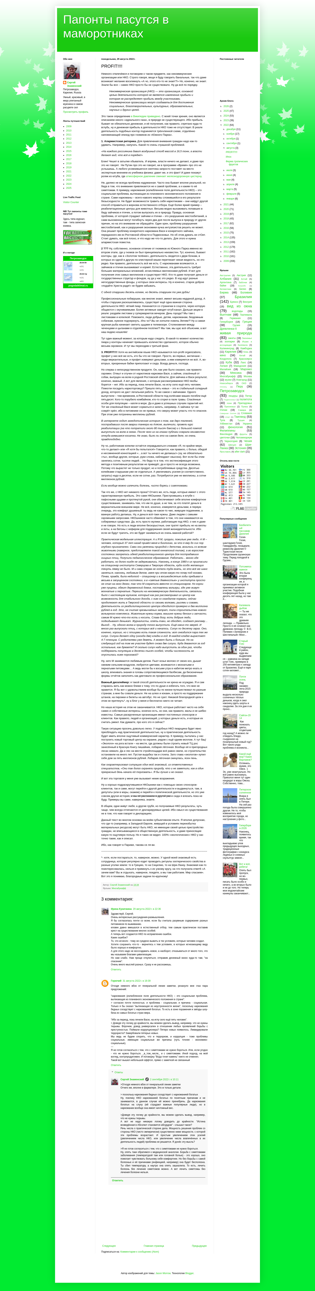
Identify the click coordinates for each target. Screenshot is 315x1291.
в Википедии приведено (145, 116)
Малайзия (225, 369)
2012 (69, 138)
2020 (227, 209)
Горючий (116, 980)
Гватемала (246, 314)
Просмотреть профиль (75, 112)
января (230, 198)
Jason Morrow (163, 1273)
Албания (225, 278)
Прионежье (230, 406)
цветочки (225, 437)
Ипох (228, 156)
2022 (69, 175)
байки (223, 285)
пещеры (233, 396)
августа (230, 148)
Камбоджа (246, 348)
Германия (235, 318)
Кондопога (225, 358)
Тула (222, 420)
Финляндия (226, 434)
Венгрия (247, 302)
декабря (231, 129)
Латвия (224, 366)
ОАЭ (244, 383)
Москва (248, 376)
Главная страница (154, 1246)
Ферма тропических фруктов (237, 163)
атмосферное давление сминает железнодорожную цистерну (163, 176)
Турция (240, 420)
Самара (242, 410)
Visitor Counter (71, 202)
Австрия (241, 275)
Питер (248, 396)
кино (223, 355)
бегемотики (225, 289)
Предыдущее (199, 1246)
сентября (231, 143)
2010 (69, 130)
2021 (69, 171)
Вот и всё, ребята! (245, 865)
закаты (232, 338)
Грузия (236, 325)
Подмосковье (230, 400)
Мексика (235, 372)
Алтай (244, 279)
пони (229, 403)
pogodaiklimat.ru (78, 285)
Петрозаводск (78, 258)
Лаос (243, 362)
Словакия (246, 413)
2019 (69, 167)
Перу (239, 386)
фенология (235, 427)
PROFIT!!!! (231, 152)
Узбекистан (226, 423)
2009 (69, 126)
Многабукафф (119, 888)
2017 (69, 159)
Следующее (109, 1246)
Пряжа (244, 406)
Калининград (227, 348)
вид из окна (239, 306)
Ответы (119, 1072)
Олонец (223, 387)
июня (229, 175)
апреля (230, 184)
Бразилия (243, 297)
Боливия (246, 292)
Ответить (116, 969)
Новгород (241, 379)
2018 (69, 163)
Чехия (248, 441)
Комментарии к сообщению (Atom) (139, 1251)
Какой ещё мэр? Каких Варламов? (245, 757)
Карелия (230, 351)
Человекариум (244, 437)
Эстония (240, 448)
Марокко (246, 369)
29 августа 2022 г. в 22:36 (147, 909)
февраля (231, 193)
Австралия (225, 275)
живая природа (236, 333)
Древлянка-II (228, 328)
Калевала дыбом (244, 606)
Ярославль (225, 451)
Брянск (234, 302)
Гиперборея (226, 321)
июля (229, 170)
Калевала (243, 345)
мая (228, 179)
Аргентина (225, 282)
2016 (69, 155)
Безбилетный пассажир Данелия (245, 529)
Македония (240, 366)
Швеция (232, 445)
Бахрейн (242, 286)
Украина (247, 423)
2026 (227, 106)
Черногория (230, 441)
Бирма (224, 292)
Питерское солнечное (245, 791)
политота (246, 399)
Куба (229, 362)
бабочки (243, 282)
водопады (237, 311)
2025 (69, 188)
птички (223, 410)
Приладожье (245, 403)
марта (230, 189)
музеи (228, 379)
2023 (69, 179)
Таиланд (240, 416)
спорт (227, 417)
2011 (69, 134)
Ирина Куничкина (121, 909)
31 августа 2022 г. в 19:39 (136, 980)
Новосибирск (226, 383)
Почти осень (242, 678)
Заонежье (247, 338)
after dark (240, 451)
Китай (242, 355)
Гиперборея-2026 (245, 827)
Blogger (189, 1273)
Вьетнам (225, 314)
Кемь (245, 352)
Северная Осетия (228, 413)
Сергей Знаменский (132, 1079)
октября (231, 138)
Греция (247, 321)
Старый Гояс (243, 642)
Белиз (242, 289)
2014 (69, 147)
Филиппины (227, 430)
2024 (69, 184)
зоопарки (230, 341)
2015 (69, 151)
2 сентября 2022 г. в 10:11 (164, 1079)
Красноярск (245, 358)
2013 (69, 142)
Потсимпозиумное (245, 568)
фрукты (243, 434)
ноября (230, 133)
